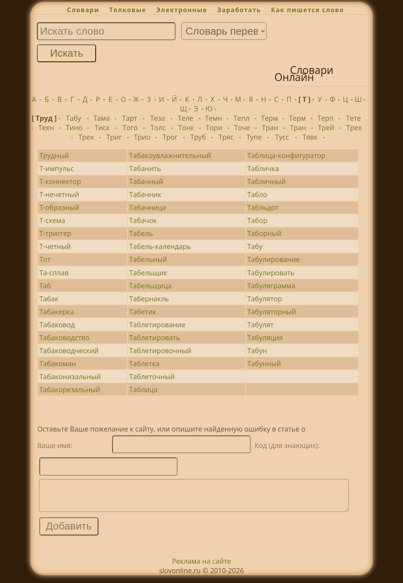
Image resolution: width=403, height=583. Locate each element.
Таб (45, 285)
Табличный (266, 181)
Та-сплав (53, 272)
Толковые (127, 10)
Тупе (254, 137)
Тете (353, 118)
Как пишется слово (307, 10)
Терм (269, 118)
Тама (101, 118)
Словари (83, 10)
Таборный (264, 233)
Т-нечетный (59, 194)
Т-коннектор (60, 181)
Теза (157, 118)
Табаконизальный (70, 376)
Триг (114, 137)
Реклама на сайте (201, 567)
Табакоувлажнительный (170, 155)
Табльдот (262, 207)
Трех (354, 127)
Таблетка (144, 363)
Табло (257, 194)
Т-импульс (56, 168)
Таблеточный (151, 376)
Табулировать (270, 272)
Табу (73, 118)
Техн (46, 127)
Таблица (143, 389)
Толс (158, 127)
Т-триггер (55, 233)
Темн (213, 118)
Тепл (241, 118)
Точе (242, 127)
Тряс (226, 137)
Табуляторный (271, 311)
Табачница (147, 207)
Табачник (145, 194)
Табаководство (64, 337)
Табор (257, 220)
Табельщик (148, 272)
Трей (326, 127)
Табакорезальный (69, 389)
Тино (74, 127)
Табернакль (149, 298)
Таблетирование (157, 324)
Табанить (145, 168)
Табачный (146, 181)
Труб (198, 137)
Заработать (239, 10)
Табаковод (57, 324)
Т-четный (55, 246)
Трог (170, 137)
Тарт (129, 118)
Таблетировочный (160, 350)
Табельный (148, 259)
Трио (142, 137)
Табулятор (264, 298)
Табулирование (273, 259)
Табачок (143, 220)
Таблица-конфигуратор (286, 155)
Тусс (282, 137)
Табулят (260, 324)
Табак (49, 298)
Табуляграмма (271, 285)
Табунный (264, 363)
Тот (45, 259)
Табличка (263, 168)
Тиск (101, 127)
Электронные (181, 10)
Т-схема (52, 220)
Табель (141, 233)
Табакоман (57, 363)
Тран (270, 127)
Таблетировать (154, 337)
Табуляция (265, 337)
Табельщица (150, 285)
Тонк (186, 127)
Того (129, 127)
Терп (325, 118)
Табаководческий (69, 350)
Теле (186, 118)
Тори (214, 127)
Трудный (54, 155)
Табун (257, 350)
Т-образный (59, 207)
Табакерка (56, 311)
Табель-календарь (160, 246)
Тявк (310, 137)
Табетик (142, 311)
